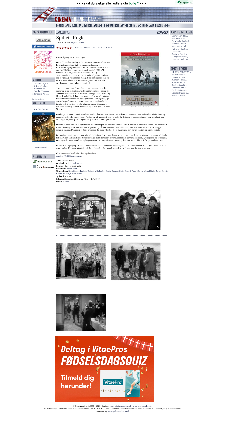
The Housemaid (40, 147)
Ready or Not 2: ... (179, 54)
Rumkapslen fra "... (180, 82)
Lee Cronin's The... (180, 36)
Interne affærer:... (179, 38)
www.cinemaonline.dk (142, 406)
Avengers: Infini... (179, 80)
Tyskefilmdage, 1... (41, 83)
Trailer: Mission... (179, 90)
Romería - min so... (180, 43)
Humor (66, 181)
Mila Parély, (100, 171)
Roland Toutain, (63, 174)
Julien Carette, (162, 171)
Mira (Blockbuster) (180, 57)
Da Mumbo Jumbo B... (181, 41)
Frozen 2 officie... (179, 95)
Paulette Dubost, (87, 171)
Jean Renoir (72, 168)
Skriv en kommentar (83, 47)
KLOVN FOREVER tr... (182, 72)
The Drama (176, 51)
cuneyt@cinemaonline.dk (120, 406)
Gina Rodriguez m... (180, 93)
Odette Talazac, (112, 171)
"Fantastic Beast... (179, 77)
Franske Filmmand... (42, 91)
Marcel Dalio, (150, 171)
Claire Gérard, (125, 171)
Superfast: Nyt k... (179, 88)
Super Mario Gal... (179, 46)
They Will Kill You (180, 59)
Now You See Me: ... (42, 109)
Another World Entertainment (68, 156)
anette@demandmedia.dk (118, 411)
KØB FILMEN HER (103, 47)
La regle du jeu (76, 163)
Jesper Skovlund (77, 42)
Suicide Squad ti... (179, 85)
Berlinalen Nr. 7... (41, 88)
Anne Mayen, (138, 171)
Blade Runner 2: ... (180, 75)
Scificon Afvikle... (41, 86)
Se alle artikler (38, 99)
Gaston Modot (76, 174)
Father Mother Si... (180, 49)
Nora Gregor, (74, 171)
